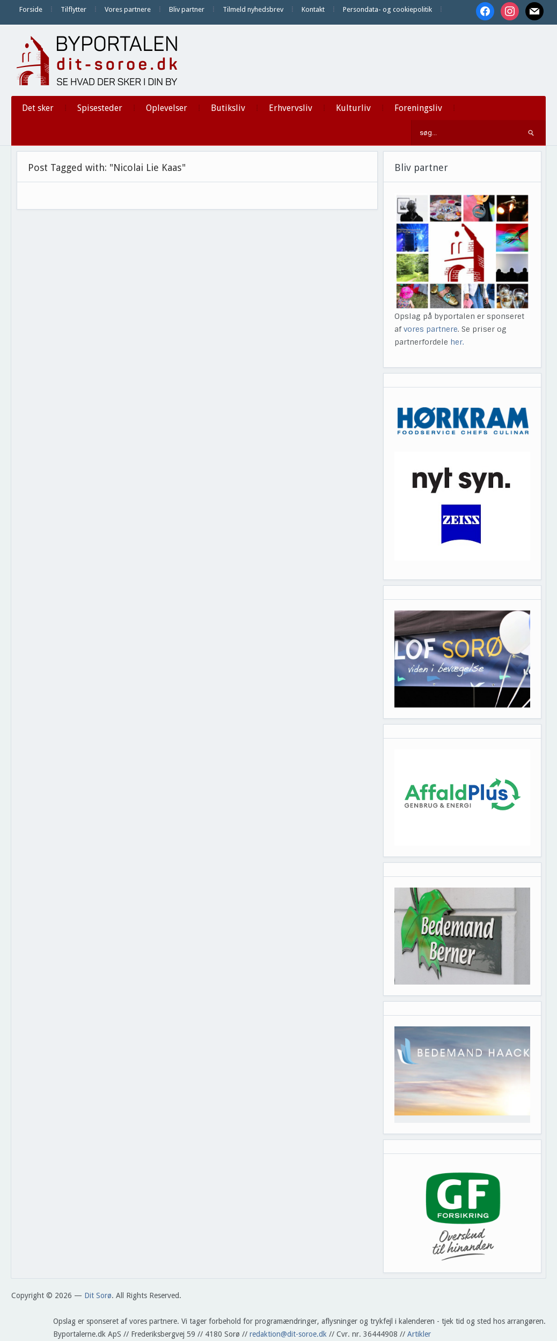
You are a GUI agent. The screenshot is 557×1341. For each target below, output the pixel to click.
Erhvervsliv (290, 108)
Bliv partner (186, 9)
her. (457, 342)
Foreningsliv (418, 108)
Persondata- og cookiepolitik (387, 9)
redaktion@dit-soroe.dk (288, 1334)
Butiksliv (228, 108)
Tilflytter (73, 9)
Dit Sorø (98, 1295)
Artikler (419, 1334)
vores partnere (431, 329)
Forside (30, 9)
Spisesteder (99, 108)
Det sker (38, 108)
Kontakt (313, 9)
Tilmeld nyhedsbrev (253, 9)
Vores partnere (128, 9)
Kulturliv (353, 108)
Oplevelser (166, 108)
